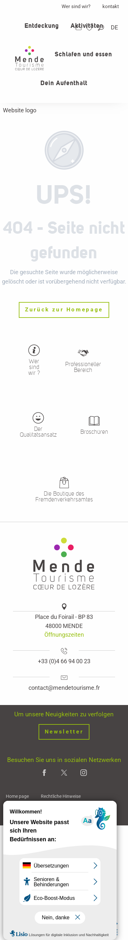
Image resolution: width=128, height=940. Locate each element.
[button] (101, 27)
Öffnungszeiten (64, 634)
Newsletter (64, 732)
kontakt (110, 6)
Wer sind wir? (76, 6)
